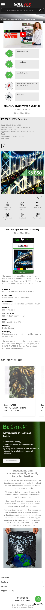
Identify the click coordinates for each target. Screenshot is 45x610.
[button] (41, 197)
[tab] (22, 578)
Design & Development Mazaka (22, 607)
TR (41, 5)
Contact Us (38, 600)
